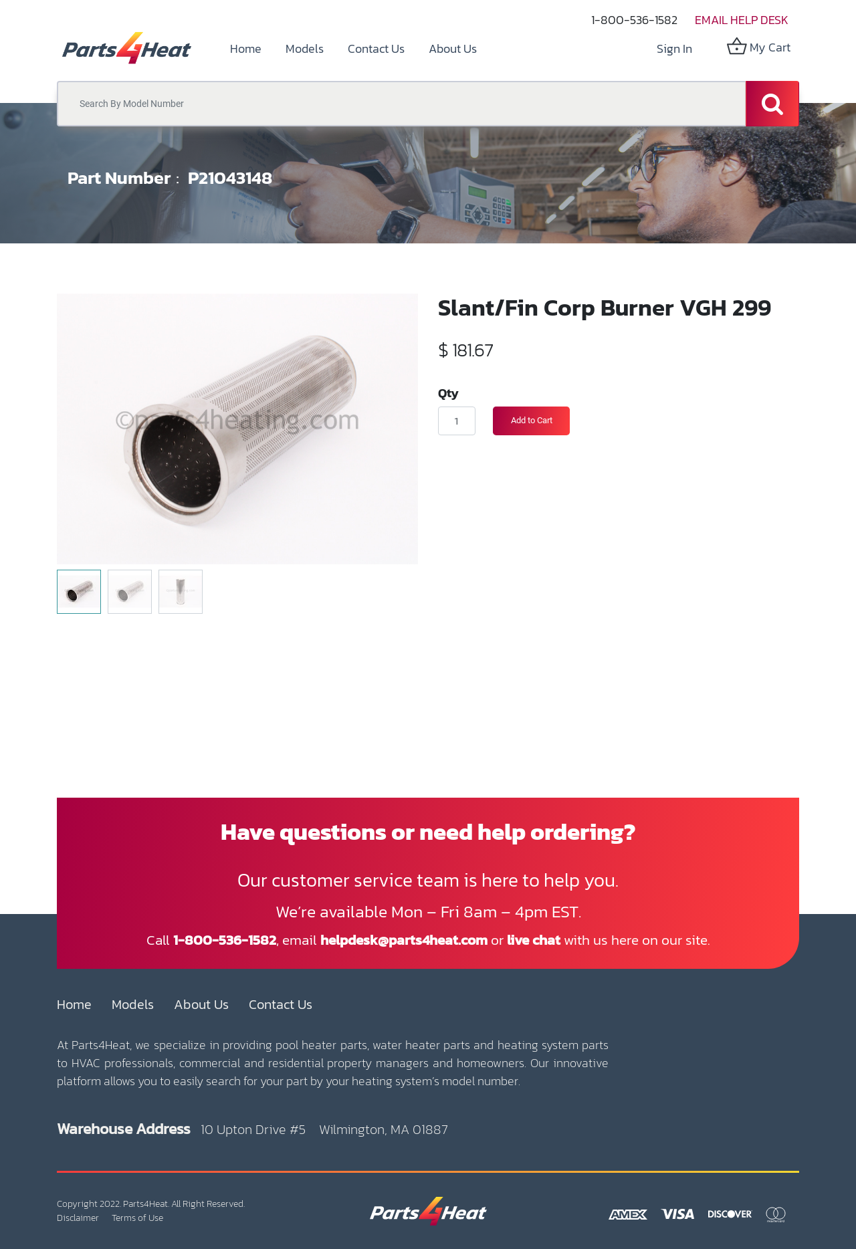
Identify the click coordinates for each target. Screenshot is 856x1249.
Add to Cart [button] (531, 420)
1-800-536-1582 (634, 20)
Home (74, 1004)
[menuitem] (246, 48)
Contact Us (280, 1004)
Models (133, 1004)
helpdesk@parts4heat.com (404, 939)
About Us (201, 1004)
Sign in (674, 48)
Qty (448, 392)
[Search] (772, 103)
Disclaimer (78, 1218)
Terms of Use (137, 1218)
